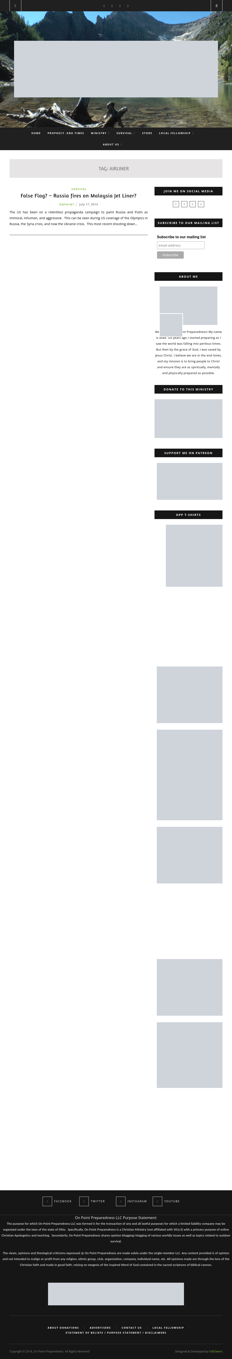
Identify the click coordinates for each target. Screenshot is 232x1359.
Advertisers (100, 1327)
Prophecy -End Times (66, 133)
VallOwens (215, 1351)
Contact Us (132, 1327)
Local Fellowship (175, 133)
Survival (124, 133)
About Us (111, 144)
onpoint (66, 204)
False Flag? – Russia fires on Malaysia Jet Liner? (79, 195)
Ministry (99, 133)
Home (36, 133)
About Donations (62, 1327)
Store (147, 133)
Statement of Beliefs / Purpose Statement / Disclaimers (116, 1332)
